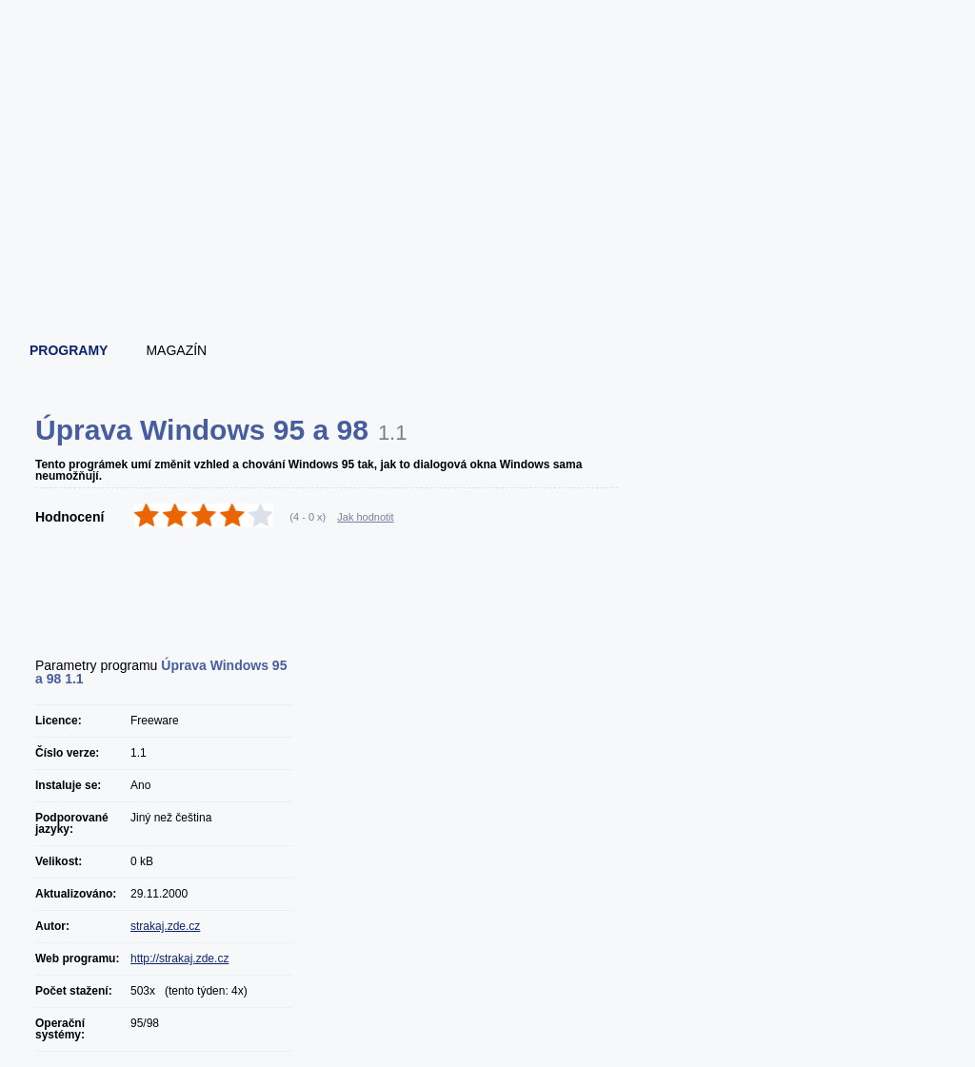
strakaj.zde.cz (165, 926)
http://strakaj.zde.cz (179, 958)
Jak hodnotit (365, 517)
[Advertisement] (488, 276)
